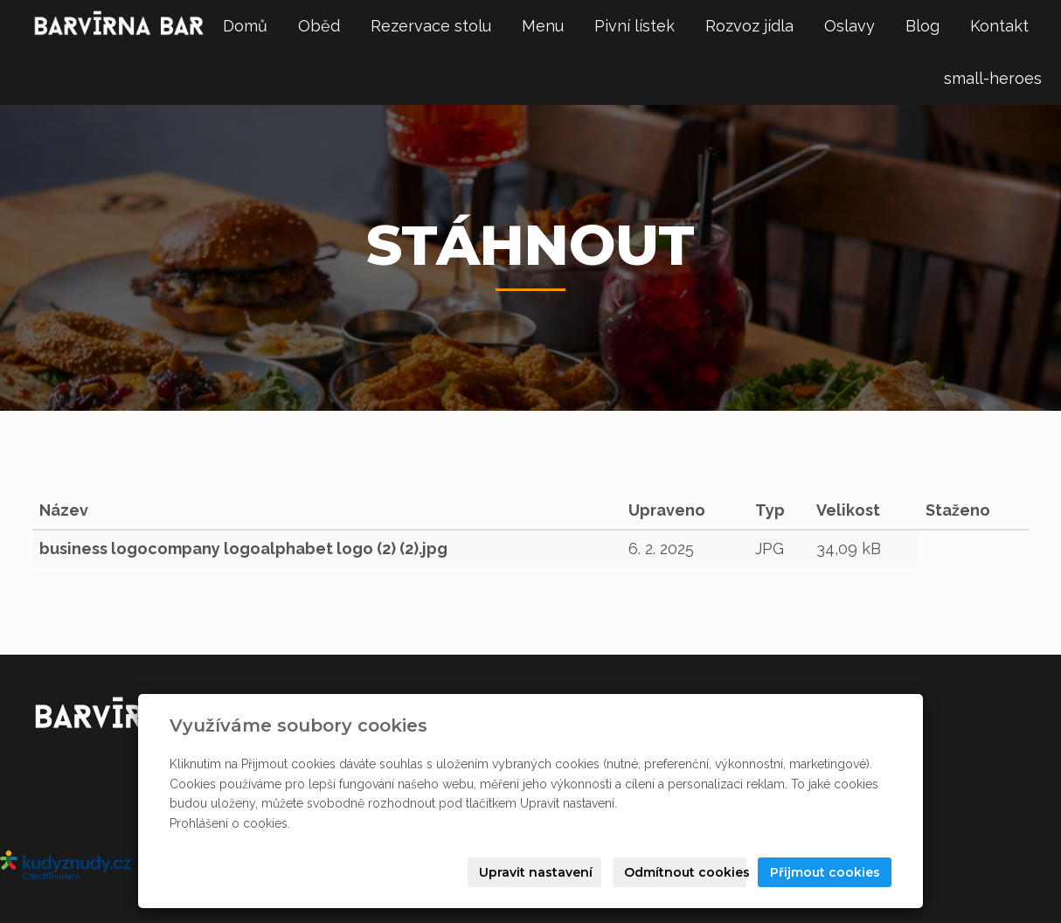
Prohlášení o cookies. (230, 823)
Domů (245, 26)
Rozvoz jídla (749, 26)
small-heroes (993, 78)
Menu (543, 26)
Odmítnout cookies (685, 872)
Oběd (319, 26)
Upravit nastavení (536, 872)
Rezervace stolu (431, 26)
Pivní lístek (634, 26)
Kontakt (999, 26)
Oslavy (849, 26)
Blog (922, 26)
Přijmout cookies (825, 872)
